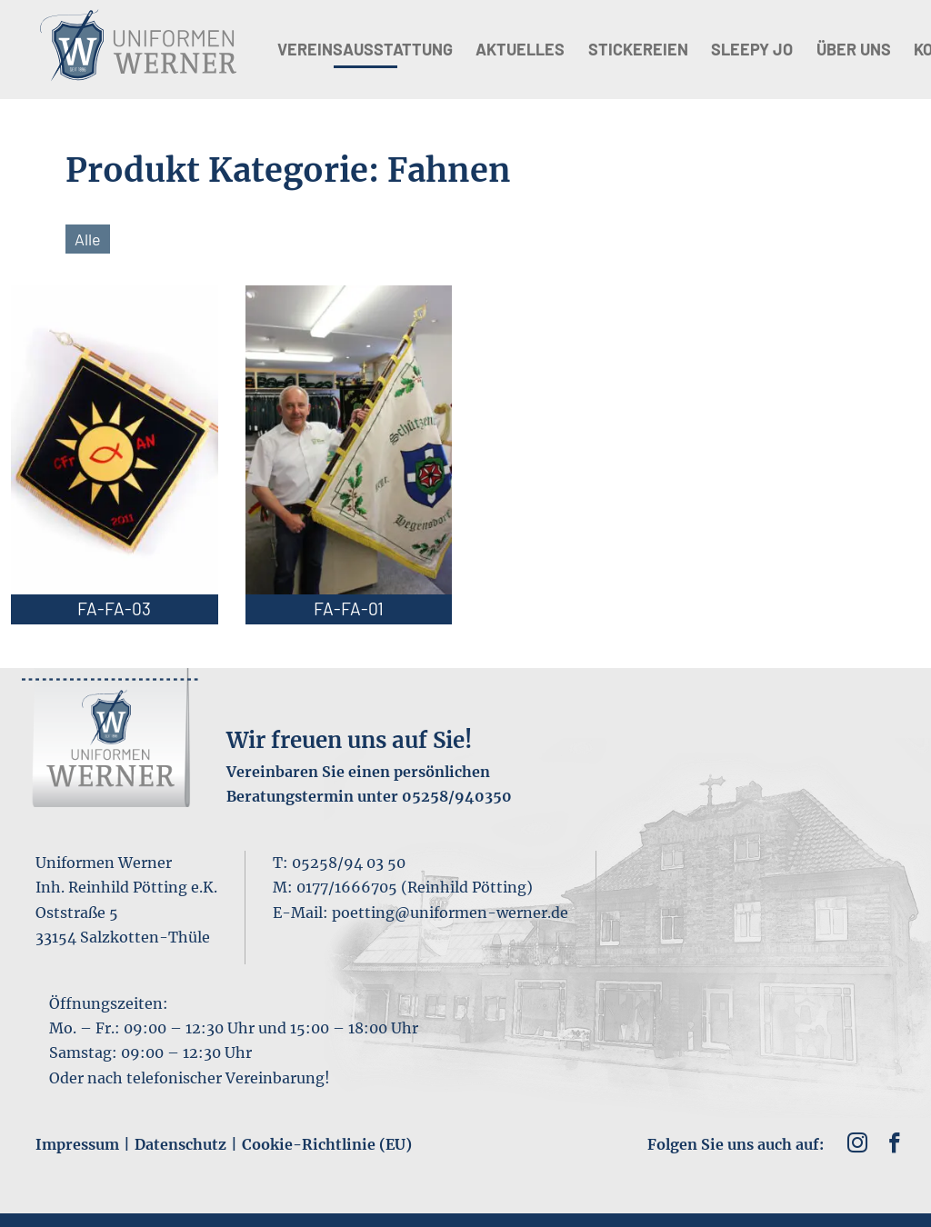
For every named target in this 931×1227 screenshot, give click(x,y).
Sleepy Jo (752, 49)
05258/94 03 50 (348, 862)
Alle (88, 239)
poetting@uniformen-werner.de (450, 912)
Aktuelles (520, 49)
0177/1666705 (346, 887)
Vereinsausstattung (365, 49)
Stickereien (638, 49)
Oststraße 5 (76, 912)
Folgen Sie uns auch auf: (735, 1144)
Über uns (853, 49)
